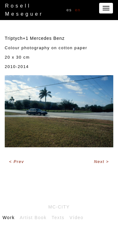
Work (9, 217)
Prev (19, 161)
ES (69, 10)
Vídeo (77, 217)
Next (100, 161)
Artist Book (33, 217)
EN (78, 10)
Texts (58, 217)
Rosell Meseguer (24, 10)
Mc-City (59, 206)
